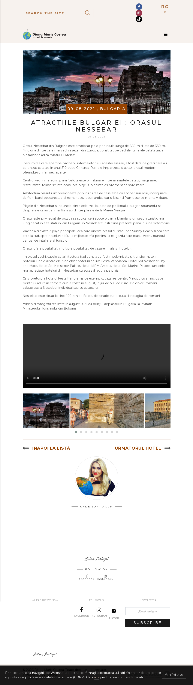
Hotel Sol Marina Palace (131, 266)
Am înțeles (174, 675)
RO (165, 9)
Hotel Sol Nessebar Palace (59, 266)
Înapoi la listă (46, 448)
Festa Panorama (114, 261)
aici (96, 677)
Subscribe (148, 623)
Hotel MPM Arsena (96, 266)
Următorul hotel (143, 448)
